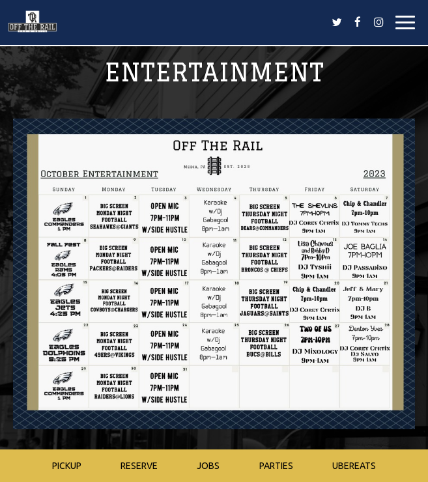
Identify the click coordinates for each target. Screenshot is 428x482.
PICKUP (66, 466)
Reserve (139, 466)
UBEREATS (354, 466)
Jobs (208, 466)
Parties (276, 466)
